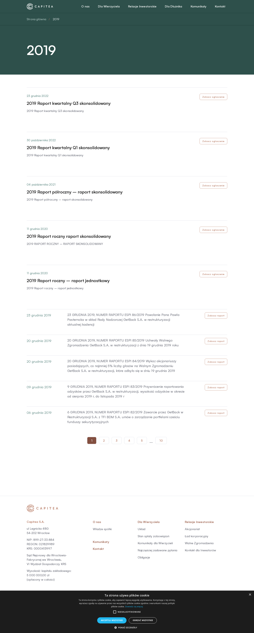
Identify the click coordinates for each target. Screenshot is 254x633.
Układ (141, 529)
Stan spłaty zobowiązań (153, 536)
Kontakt (98, 548)
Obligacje (144, 557)
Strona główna (36, 19)
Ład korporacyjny (196, 536)
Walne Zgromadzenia (199, 543)
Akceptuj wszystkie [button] (112, 620)
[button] (114, 612)
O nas (97, 522)
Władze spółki (102, 529)
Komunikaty (101, 542)
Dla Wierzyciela (149, 522)
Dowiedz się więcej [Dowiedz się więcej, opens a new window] (134, 606)
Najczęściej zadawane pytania (157, 550)
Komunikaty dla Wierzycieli (155, 543)
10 (161, 440)
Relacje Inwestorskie (199, 522)
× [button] (250, 595)
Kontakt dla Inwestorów (200, 550)
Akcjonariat (192, 529)
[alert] (127, 612)
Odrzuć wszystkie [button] (143, 620)
